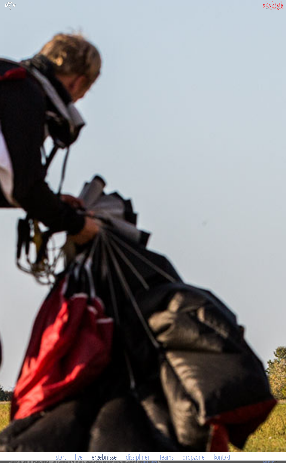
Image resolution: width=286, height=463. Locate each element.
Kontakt (222, 457)
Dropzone (194, 457)
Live (79, 457)
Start (61, 457)
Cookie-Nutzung (149, 461)
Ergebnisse (104, 457)
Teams (167, 457)
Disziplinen (138, 457)
